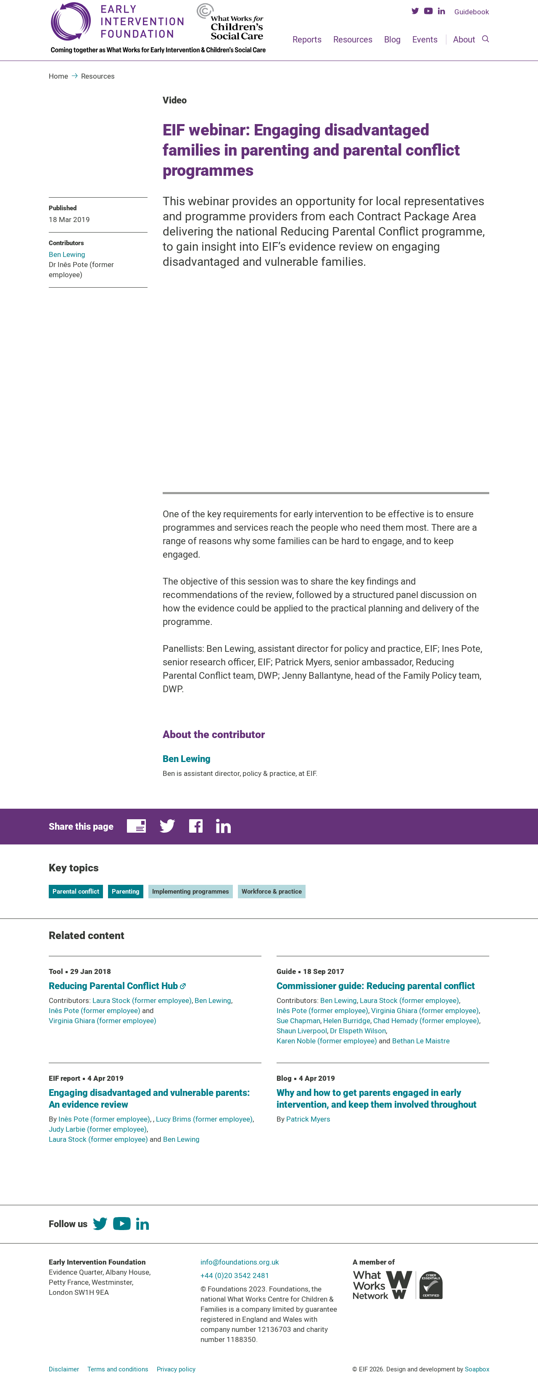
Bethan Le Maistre (421, 1041)
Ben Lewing (67, 254)
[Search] (485, 39)
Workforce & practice (272, 891)
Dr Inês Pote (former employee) (81, 269)
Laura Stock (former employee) (142, 1000)
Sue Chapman (298, 1020)
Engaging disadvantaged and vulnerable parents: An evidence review (149, 1099)
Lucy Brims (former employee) (204, 1119)
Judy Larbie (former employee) (98, 1129)
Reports (307, 39)
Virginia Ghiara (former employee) (102, 1020)
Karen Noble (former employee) (327, 1041)
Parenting (126, 891)
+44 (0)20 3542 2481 (234, 1275)
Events (425, 39)
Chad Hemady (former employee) (426, 1020)
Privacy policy (176, 1369)
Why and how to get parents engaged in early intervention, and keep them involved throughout (377, 1099)
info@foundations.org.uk (239, 1262)
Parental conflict (76, 891)
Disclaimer (64, 1369)
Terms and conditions (117, 1369)
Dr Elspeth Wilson (358, 1031)
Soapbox (477, 1369)
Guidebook (471, 12)
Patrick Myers (308, 1119)
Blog (392, 39)
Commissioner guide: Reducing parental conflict (376, 986)
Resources (352, 39)
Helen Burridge (346, 1020)
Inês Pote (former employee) (94, 1010)
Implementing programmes (190, 891)
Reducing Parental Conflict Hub (117, 986)
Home (58, 76)
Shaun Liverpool (302, 1031)
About (464, 39)
